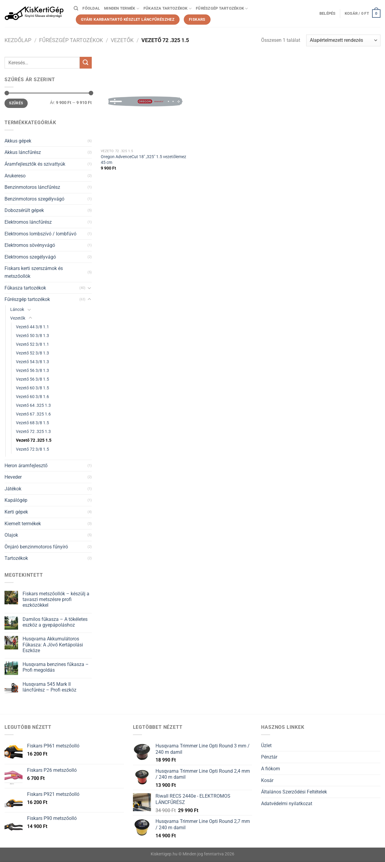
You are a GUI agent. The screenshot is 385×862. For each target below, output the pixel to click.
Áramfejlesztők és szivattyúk (35, 164)
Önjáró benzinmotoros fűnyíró (36, 547)
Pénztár (269, 757)
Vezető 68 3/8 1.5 (32, 422)
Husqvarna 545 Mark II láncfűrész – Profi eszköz (49, 687)
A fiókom (270, 769)
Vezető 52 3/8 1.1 (32, 344)
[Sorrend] (343, 40)
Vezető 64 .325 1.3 (33, 405)
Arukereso (15, 176)
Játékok (13, 489)
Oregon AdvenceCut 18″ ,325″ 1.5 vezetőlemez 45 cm (143, 159)
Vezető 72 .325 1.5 (33, 440)
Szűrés (16, 103)
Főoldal (91, 8)
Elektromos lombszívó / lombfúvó (40, 234)
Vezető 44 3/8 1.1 (32, 327)
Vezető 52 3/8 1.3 (32, 353)
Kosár (267, 780)
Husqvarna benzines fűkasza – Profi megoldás (56, 667)
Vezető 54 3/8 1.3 (32, 361)
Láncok (17, 309)
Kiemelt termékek (23, 523)
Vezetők (122, 40)
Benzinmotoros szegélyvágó (34, 199)
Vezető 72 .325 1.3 (33, 431)
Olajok (11, 535)
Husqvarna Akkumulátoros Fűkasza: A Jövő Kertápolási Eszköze (53, 644)
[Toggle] (89, 287)
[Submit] (86, 63)
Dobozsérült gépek (24, 210)
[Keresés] (76, 8)
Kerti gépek (16, 512)
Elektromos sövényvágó (30, 245)
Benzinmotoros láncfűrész (32, 187)
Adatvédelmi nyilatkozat (286, 803)
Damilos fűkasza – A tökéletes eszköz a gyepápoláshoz (55, 622)
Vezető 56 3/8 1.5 (32, 379)
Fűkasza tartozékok (167, 8)
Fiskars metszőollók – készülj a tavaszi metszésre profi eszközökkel (56, 599)
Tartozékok (16, 558)
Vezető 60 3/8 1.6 (32, 396)
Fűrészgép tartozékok (222, 8)
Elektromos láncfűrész (28, 222)
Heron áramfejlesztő (26, 465)
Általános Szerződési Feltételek (294, 792)
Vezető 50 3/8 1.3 (32, 335)
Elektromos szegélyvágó (30, 257)
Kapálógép (16, 500)
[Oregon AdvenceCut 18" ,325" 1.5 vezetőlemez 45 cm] (145, 101)
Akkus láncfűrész (23, 152)
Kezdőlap (18, 40)
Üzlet (266, 745)
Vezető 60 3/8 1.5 (32, 388)
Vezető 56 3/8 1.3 (32, 370)
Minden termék (121, 8)
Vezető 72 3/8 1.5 (32, 449)
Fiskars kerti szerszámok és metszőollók (34, 272)
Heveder (13, 477)
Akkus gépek (18, 141)
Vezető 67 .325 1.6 (33, 414)
